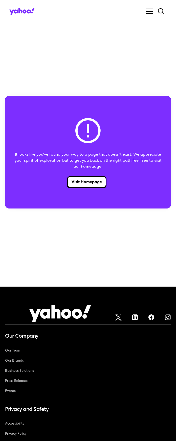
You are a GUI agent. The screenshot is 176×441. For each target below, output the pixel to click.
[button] (149, 11)
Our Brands (14, 360)
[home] (22, 11)
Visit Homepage (87, 181)
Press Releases (16, 380)
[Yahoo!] (60, 314)
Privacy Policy (16, 433)
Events (10, 390)
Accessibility (14, 423)
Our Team (13, 350)
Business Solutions (19, 370)
